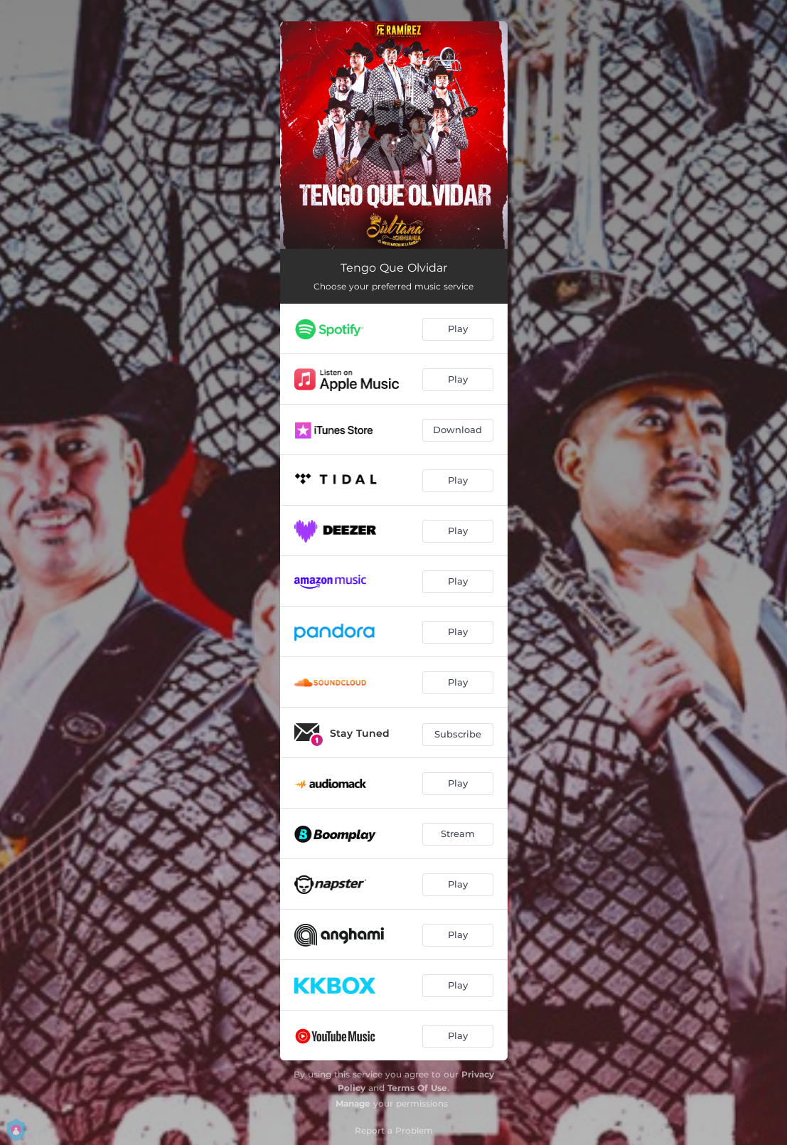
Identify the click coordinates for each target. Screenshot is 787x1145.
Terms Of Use (417, 1087)
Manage (353, 1103)
